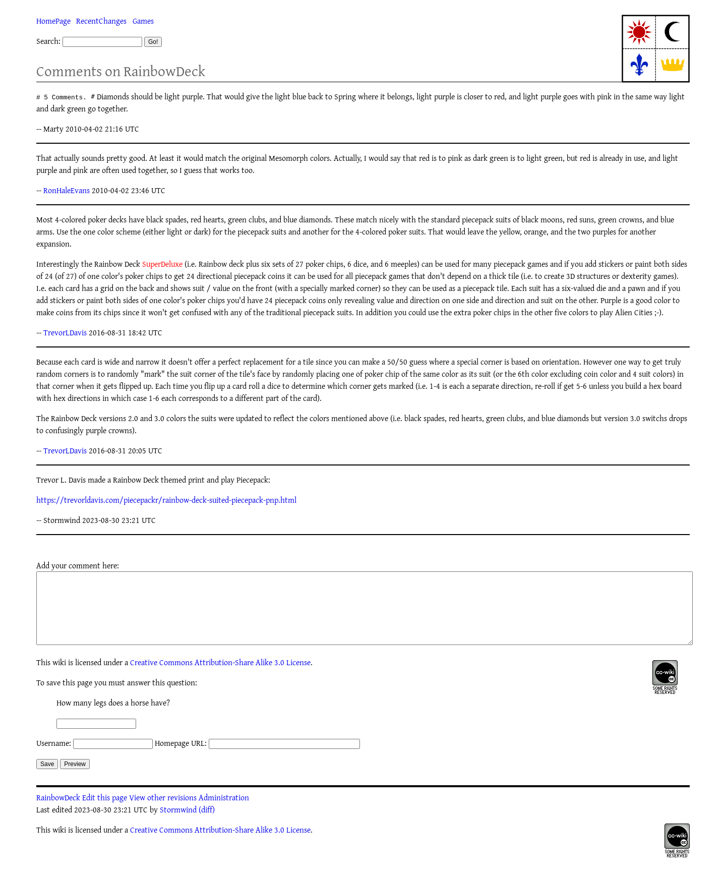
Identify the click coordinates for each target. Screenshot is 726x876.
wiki (59, 677)
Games (143, 21)
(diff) (207, 825)
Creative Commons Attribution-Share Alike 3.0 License (220, 677)
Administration (224, 812)
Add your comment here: (77, 565)
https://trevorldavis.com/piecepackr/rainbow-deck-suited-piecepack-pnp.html (166, 500)
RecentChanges (101, 21)
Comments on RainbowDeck (120, 71)
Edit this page (104, 812)
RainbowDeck (58, 812)
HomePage (53, 21)
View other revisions (163, 812)
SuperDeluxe (162, 264)
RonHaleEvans (66, 190)
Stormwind (178, 825)
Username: (53, 758)
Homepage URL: (181, 758)
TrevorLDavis (65, 332)
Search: (48, 41)
